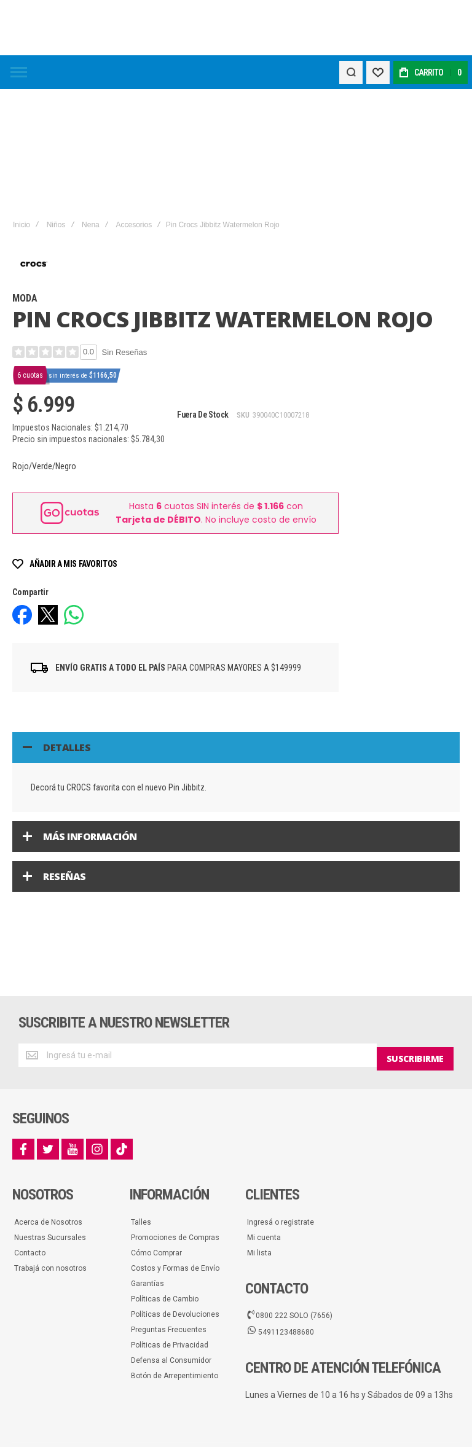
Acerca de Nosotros (48, 1100)
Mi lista (259, 1130)
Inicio (21, 107)
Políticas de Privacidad (169, 1223)
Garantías (147, 1161)
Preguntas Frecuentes (168, 1207)
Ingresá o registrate (280, 1100)
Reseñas (64, 758)
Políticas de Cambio (165, 1176)
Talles (141, 1100)
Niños (56, 107)
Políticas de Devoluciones (175, 1192)
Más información (90, 718)
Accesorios (134, 107)
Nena (91, 107)
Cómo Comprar (156, 1130)
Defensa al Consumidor (171, 1238)
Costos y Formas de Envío (175, 1146)
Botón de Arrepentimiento (174, 1253)
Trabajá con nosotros (50, 1146)
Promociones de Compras (175, 1115)
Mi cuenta (264, 1115)
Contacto (29, 1130)
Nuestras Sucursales (50, 1115)
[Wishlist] (376, 72)
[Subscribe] (415, 937)
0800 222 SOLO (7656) (289, 1193)
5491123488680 (280, 1209)
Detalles (66, 629)
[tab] (236, 629)
